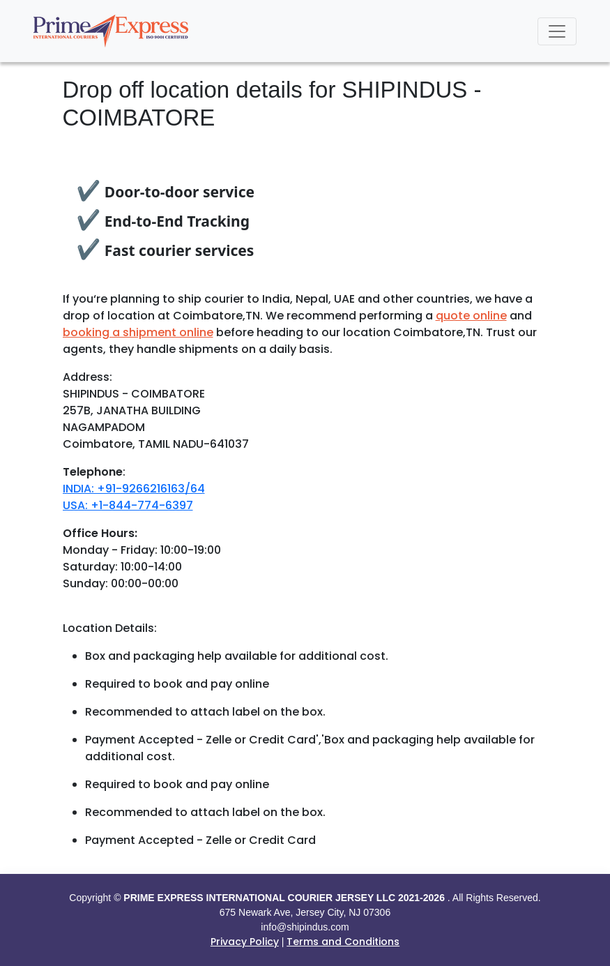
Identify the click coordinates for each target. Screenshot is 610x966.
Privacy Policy (245, 942)
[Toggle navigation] (557, 31)
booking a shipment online (138, 332)
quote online (471, 316)
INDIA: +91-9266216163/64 (134, 489)
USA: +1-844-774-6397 (128, 505)
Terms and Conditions (343, 942)
